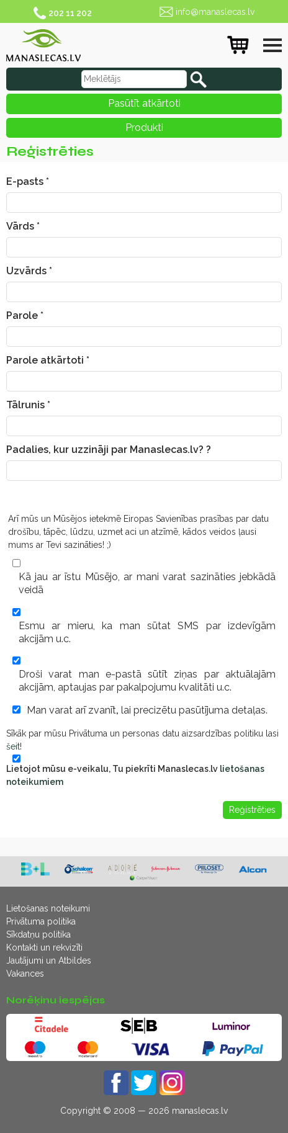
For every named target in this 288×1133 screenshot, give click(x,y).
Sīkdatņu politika (38, 934)
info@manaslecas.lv (215, 12)
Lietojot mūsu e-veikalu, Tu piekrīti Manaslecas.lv (135, 775)
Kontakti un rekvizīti (44, 947)
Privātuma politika (41, 921)
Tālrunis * (28, 405)
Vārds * (23, 226)
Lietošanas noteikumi (48, 908)
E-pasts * (27, 181)
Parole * (24, 315)
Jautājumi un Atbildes (48, 960)
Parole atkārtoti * (47, 360)
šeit (13, 746)
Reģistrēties (252, 810)
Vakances (25, 974)
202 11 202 (70, 13)
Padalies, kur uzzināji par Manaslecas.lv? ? (108, 449)
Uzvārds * (29, 271)
